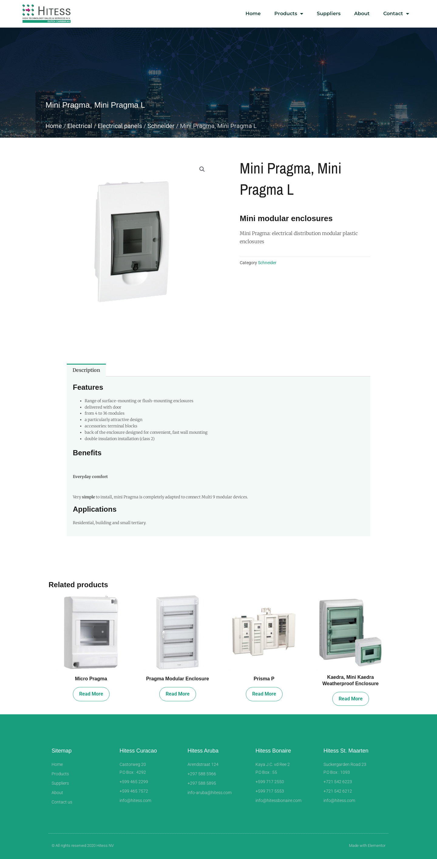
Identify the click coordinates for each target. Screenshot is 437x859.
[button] (202, 169)
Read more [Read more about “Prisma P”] (264, 694)
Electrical (79, 126)
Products (288, 13)
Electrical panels (120, 126)
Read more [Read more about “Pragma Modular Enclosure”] (178, 694)
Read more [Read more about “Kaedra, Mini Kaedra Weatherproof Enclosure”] (351, 699)
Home (253, 13)
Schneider (160, 126)
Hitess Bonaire (273, 751)
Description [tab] (86, 370)
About (362, 13)
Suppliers (328, 13)
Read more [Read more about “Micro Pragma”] (91, 694)
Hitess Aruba (203, 751)
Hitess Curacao (138, 751)
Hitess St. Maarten (346, 751)
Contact (396, 13)
